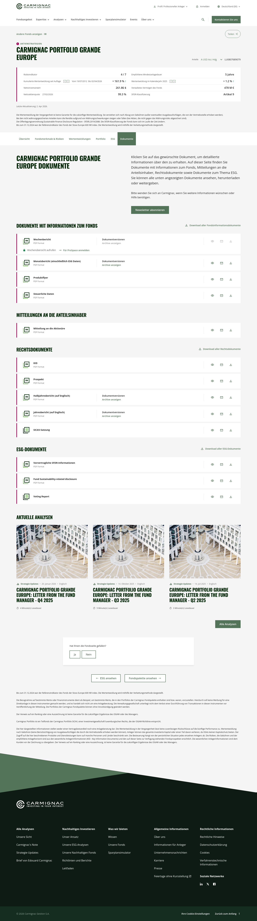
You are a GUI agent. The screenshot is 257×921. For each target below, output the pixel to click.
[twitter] (208, 884)
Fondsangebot (24, 19)
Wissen (112, 837)
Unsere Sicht (24, 837)
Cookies (204, 852)
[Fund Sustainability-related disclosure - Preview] (60, 480)
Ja (75, 654)
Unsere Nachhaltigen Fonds (79, 852)
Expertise (41, 19)
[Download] (230, 263)
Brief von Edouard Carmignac (34, 860)
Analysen (59, 19)
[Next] (68, 81)
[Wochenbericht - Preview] (60, 241)
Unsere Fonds (116, 845)
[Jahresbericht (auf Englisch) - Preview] (60, 414)
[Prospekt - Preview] (60, 381)
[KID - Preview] (60, 364)
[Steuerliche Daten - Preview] (60, 295)
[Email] (221, 263)
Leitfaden (68, 868)
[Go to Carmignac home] (33, 6)
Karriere (159, 860)
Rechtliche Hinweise (212, 837)
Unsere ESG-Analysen (75, 845)
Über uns (146, 19)
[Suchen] (203, 20)
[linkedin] (201, 884)
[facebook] (214, 884)
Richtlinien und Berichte (76, 860)
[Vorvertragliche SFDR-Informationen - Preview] (60, 464)
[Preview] (212, 263)
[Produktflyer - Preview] (60, 279)
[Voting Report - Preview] (60, 497)
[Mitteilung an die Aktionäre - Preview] (60, 330)
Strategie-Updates (27, 852)
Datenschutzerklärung (213, 845)
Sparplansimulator (116, 19)
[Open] (48, 19)
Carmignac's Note (27, 845)
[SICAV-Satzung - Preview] (60, 430)
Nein (89, 654)
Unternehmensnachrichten (170, 852)
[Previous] (64, 81)
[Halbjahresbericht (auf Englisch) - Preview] (60, 397)
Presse (158, 868)
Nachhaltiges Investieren (84, 19)
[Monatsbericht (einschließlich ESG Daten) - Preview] (60, 263)
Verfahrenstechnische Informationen (213, 862)
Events (133, 19)
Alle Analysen (25, 829)
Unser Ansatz (70, 837)
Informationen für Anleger (170, 845)
